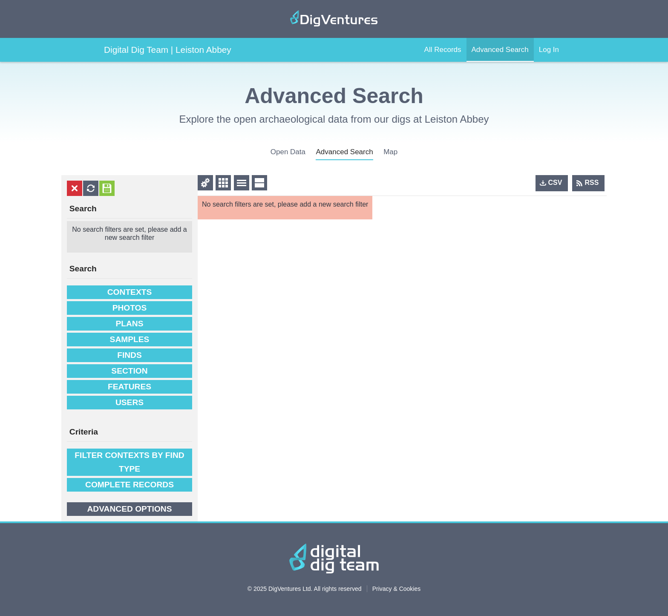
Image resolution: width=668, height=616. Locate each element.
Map (390, 152)
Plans (129, 323)
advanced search (344, 152)
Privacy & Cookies (396, 588)
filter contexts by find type (129, 462)
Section (129, 370)
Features (129, 386)
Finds (129, 355)
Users (129, 402)
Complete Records (129, 484)
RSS (592, 182)
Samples (130, 339)
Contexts (129, 292)
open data (288, 152)
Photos (129, 307)
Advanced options (129, 508)
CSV (555, 182)
